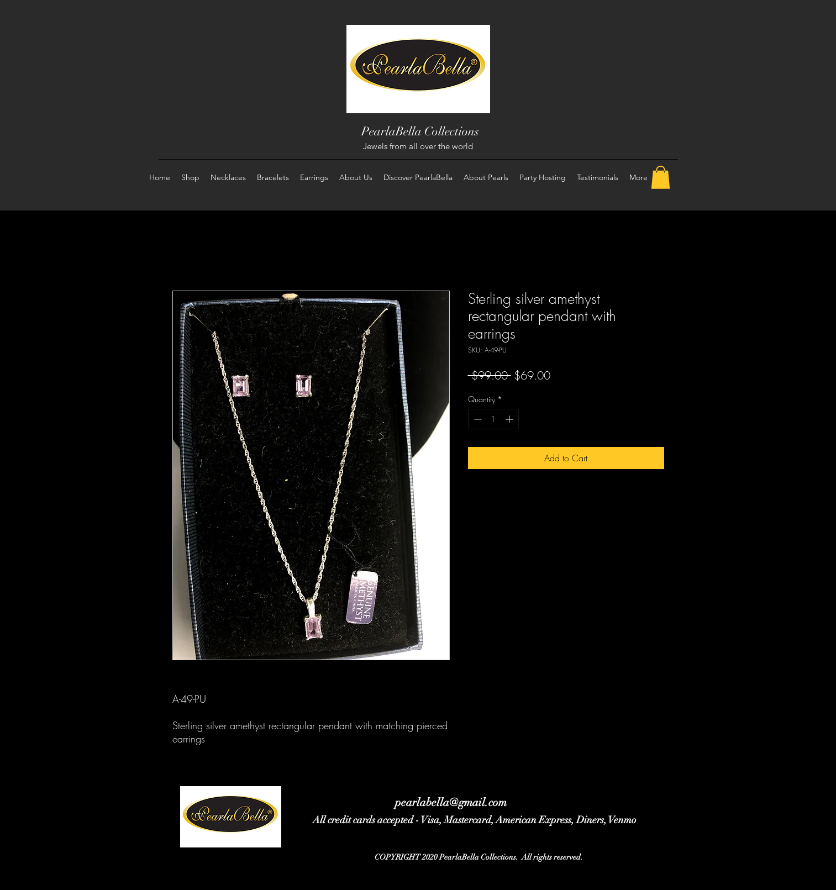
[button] (660, 177)
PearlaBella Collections (420, 131)
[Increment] (510, 419)
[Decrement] (476, 419)
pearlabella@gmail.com (451, 802)
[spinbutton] (493, 419)
